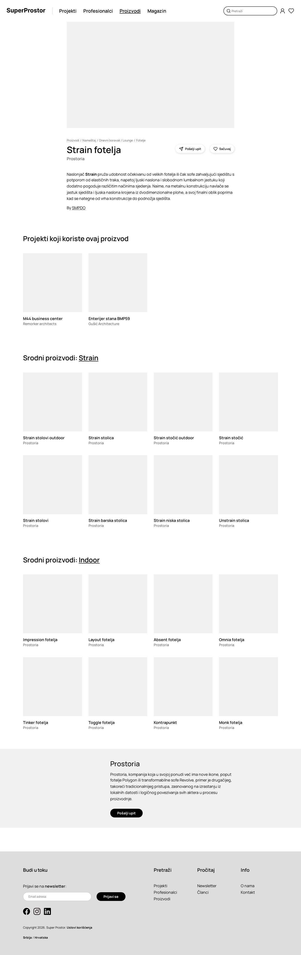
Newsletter (206, 885)
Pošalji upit (126, 813)
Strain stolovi (35, 520)
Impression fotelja (40, 639)
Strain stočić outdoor (174, 437)
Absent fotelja (167, 639)
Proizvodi (130, 11)
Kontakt (248, 892)
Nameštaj (89, 140)
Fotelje (140, 140)
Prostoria (76, 159)
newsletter (55, 886)
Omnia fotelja (231, 639)
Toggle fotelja (102, 722)
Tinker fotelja (35, 722)
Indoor (89, 559)
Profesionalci (98, 11)
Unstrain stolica (234, 520)
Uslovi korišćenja (79, 927)
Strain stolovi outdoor (44, 437)
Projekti (68, 11)
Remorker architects (39, 323)
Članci (203, 892)
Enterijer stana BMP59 (109, 318)
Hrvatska (41, 937)
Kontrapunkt (165, 722)
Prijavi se (111, 896)
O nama (247, 885)
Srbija (27, 937)
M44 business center (43, 318)
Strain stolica (101, 437)
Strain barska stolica (108, 520)
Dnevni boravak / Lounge (116, 140)
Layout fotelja (101, 639)
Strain (88, 357)
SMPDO (78, 207)
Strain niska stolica (172, 520)
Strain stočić (231, 437)
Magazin (156, 11)
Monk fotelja (230, 722)
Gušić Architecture (104, 323)
